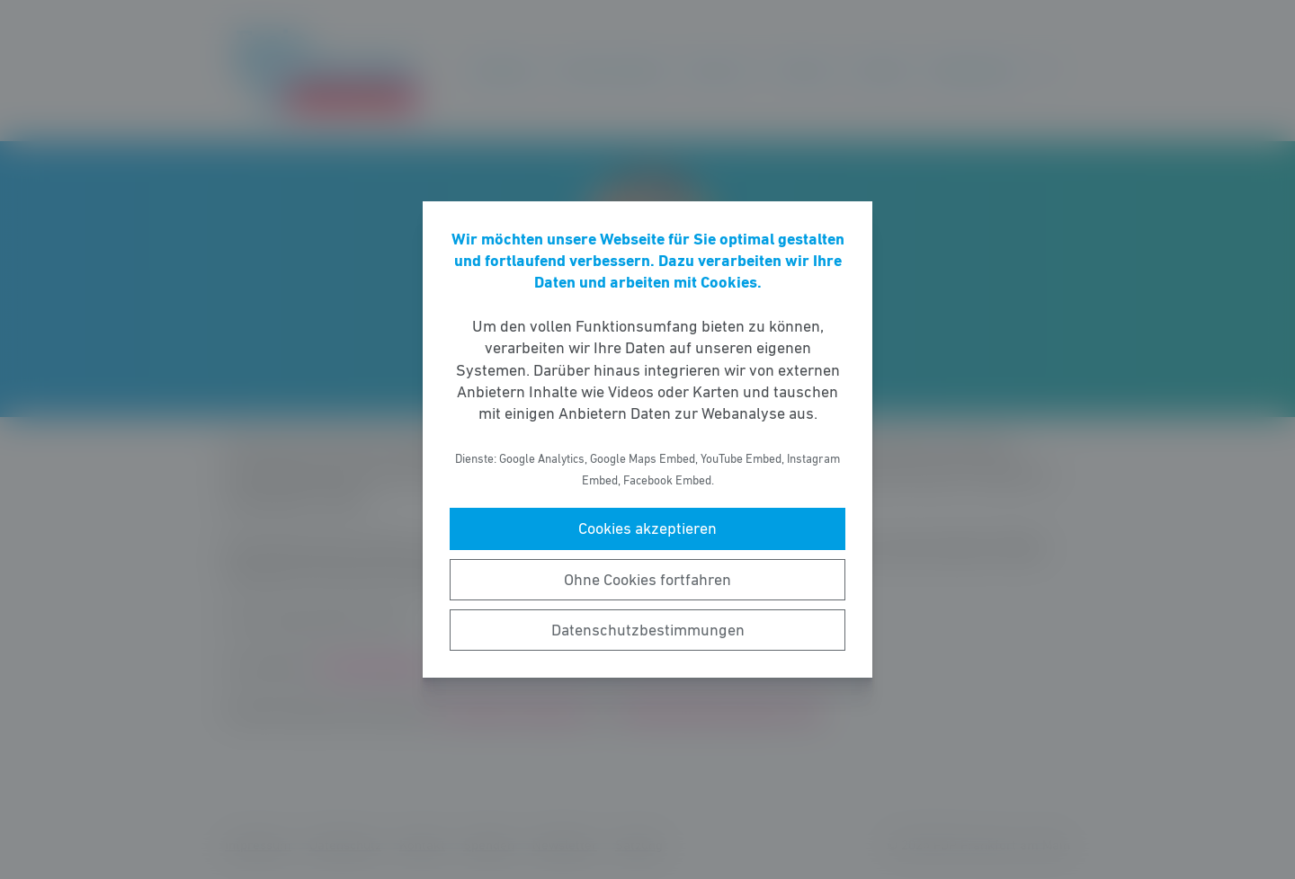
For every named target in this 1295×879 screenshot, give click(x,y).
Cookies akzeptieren (647, 528)
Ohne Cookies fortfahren (647, 580)
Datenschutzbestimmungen (648, 630)
